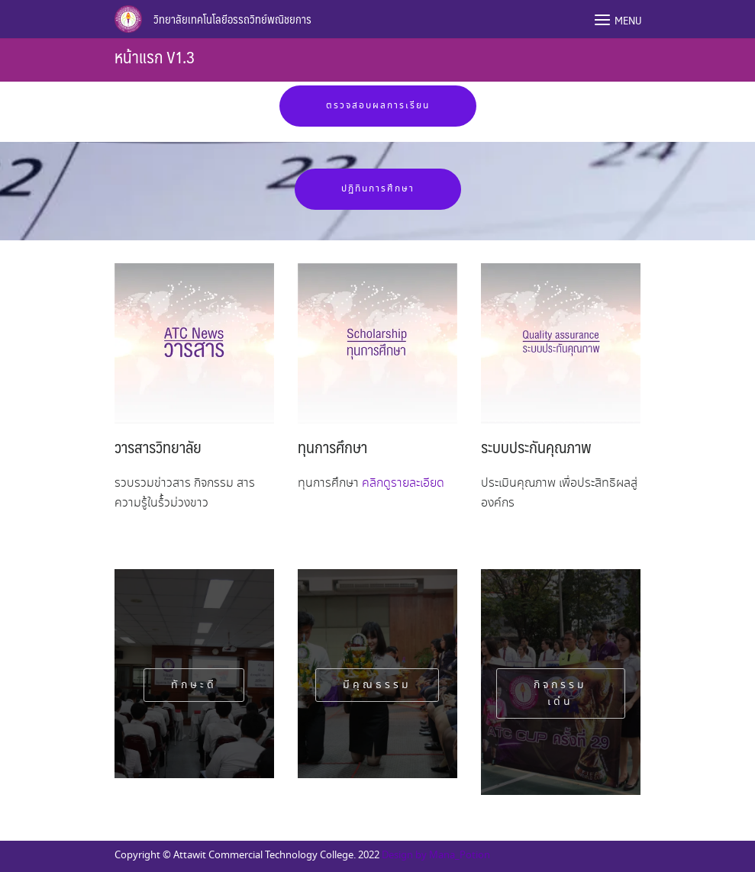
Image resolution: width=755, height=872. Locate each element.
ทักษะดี (194, 685)
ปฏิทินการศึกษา (378, 188)
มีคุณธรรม (377, 685)
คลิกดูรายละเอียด (403, 483)
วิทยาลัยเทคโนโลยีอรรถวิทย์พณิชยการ (232, 18)
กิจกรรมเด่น (560, 693)
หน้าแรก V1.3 (155, 56)
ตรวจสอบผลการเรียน (378, 105)
